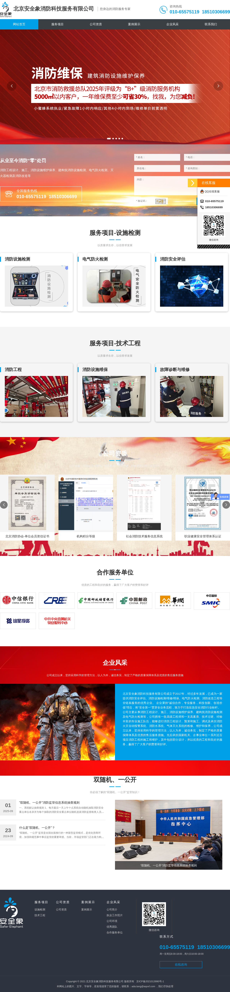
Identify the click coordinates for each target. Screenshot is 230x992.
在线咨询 (181, 964)
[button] (109, 138)
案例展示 (134, 24)
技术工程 (39, 915)
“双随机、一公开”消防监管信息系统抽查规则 (49, 802)
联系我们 (211, 24)
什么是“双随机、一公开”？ (37, 827)
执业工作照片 (115, 915)
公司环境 (112, 921)
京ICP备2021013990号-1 (150, 981)
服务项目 (57, 24)
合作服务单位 (115, 932)
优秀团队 (112, 926)
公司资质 (96, 24)
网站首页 (19, 24)
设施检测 (39, 909)
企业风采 (172, 24)
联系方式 (166, 936)
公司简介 (112, 909)
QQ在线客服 (210, 191)
